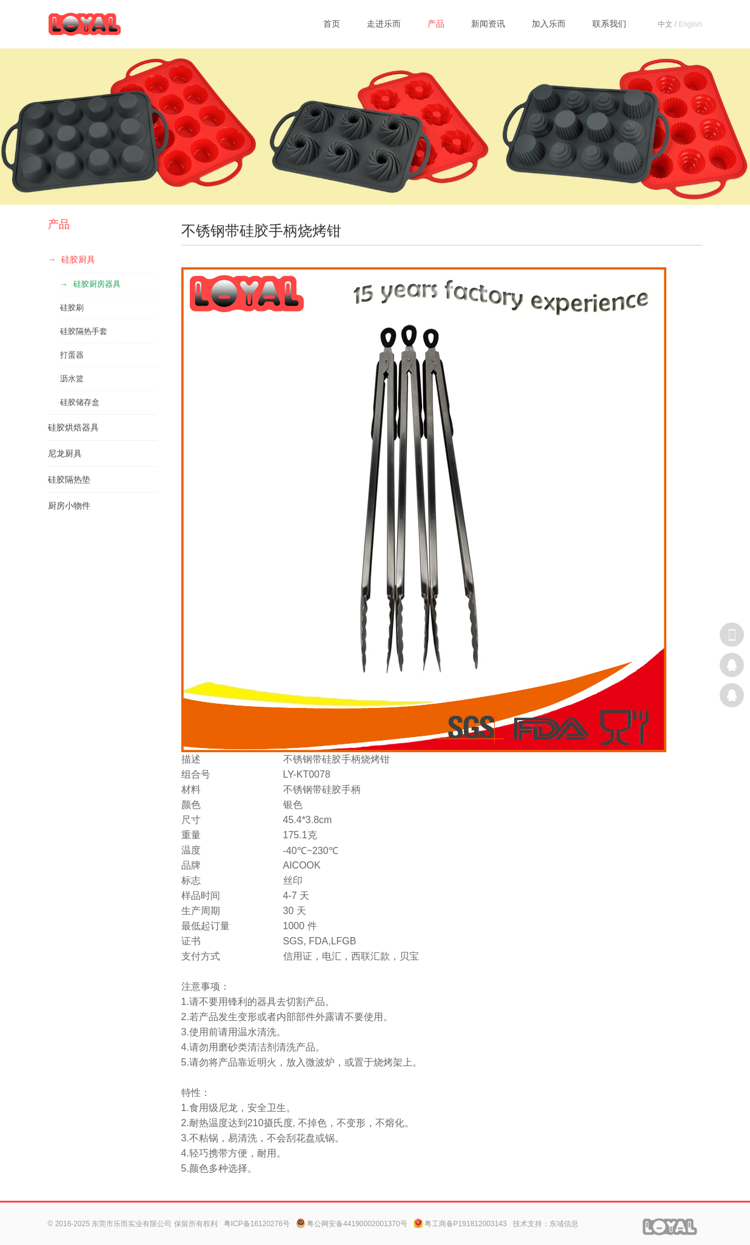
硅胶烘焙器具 (73, 427)
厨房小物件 (69, 505)
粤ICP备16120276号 (257, 1224)
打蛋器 (72, 354)
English (690, 24)
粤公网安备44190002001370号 (351, 1224)
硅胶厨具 (78, 259)
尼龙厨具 (65, 453)
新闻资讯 (488, 23)
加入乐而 (549, 23)
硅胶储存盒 (79, 402)
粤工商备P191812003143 (460, 1224)
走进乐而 (384, 23)
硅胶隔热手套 (83, 331)
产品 (435, 23)
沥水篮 (72, 378)
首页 (331, 23)
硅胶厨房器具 (97, 284)
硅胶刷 (72, 307)
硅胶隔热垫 (69, 479)
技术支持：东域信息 (545, 1224)
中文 (665, 24)
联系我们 (609, 23)
